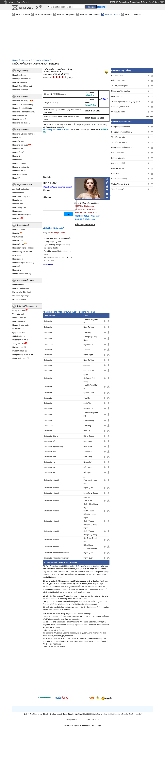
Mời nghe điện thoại (20, 296)
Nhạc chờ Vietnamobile (90, 14)
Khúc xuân (47, 60)
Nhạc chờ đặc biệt (24, 185)
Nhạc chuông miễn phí (19, 2)
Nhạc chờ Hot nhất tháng (22, 104)
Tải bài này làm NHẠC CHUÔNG (56, 129)
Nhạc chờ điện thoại (25, 280)
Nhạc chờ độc (23, 129)
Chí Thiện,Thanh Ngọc (90, 539)
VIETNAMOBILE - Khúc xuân (87, 216)
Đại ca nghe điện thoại (21, 292)
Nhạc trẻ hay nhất (19, 82)
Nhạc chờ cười (18, 152)
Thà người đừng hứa (120, 86)
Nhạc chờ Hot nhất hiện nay (23, 112)
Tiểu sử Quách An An (85, 224)
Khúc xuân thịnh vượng (53, 446)
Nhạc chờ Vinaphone (66, 14)
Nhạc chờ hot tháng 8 (21, 123)
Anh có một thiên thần (120, 107)
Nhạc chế (16, 156)
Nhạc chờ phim (18, 229)
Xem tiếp (149, 117)
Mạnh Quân (88, 488)
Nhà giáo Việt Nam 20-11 (22, 354)
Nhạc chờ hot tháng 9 (21, 101)
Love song (16, 255)
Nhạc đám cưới (18, 321)
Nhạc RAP (16, 137)
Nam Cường (89, 327)
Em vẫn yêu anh (118, 158)
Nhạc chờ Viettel (23, 14)
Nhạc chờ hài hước (20, 145)
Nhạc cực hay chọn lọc (21, 79)
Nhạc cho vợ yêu (19, 163)
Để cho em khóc (118, 80)
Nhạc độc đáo (18, 141)
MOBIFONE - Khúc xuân (85, 209)
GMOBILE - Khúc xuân (85, 219)
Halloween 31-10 (19, 347)
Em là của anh (117, 75)
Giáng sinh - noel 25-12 (22, 358)
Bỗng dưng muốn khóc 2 (121, 147)
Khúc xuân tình (50, 451)
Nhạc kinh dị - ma (19, 174)
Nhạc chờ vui (17, 149)
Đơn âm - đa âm (19, 299)
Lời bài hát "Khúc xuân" (53, 228)
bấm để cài (89, 95)
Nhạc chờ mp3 (23, 225)
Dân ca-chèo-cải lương (21, 274)
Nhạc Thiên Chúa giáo (21, 215)
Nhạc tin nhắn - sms (20, 288)
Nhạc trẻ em (17, 200)
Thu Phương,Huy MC (91, 321)
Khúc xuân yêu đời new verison (56, 553)
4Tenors (87, 349)
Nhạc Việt (16, 266)
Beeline (25, 60)
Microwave (88, 446)
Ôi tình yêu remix (118, 112)
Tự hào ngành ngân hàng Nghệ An (125, 101)
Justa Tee (87, 403)
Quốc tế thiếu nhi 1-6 (21, 340)
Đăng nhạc (135, 2)
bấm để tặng (90, 105)
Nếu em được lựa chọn (120, 91)
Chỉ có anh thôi (117, 153)
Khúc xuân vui (49, 462)
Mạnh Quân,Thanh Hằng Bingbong (90, 510)
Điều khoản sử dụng (150, 2)
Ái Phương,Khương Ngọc (90, 480)
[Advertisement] (76, 672)
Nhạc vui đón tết (19, 318)
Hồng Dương (89, 436)
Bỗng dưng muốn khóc (120, 127)
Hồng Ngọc (88, 355)
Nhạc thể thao (18, 193)
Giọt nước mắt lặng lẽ (120, 184)
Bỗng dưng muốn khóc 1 (121, 132)
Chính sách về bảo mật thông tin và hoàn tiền (82, 726)
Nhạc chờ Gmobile (133, 14)
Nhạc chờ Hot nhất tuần (22, 108)
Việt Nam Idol (18, 237)
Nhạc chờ (16, 60)
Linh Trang (88, 457)
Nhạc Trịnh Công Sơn (21, 196)
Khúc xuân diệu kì (51, 436)
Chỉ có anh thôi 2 (118, 163)
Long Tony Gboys (91, 493)
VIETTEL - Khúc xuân (84, 206)
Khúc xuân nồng (50, 441)
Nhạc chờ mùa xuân (20, 325)
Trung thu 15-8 (18, 343)
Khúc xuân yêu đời (51, 480)
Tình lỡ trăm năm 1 (119, 142)
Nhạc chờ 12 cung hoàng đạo (24, 134)
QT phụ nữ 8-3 (18, 332)
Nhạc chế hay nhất (20, 90)
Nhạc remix (17, 160)
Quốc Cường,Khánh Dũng (89, 378)
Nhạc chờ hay (22, 71)
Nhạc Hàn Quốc (19, 75)
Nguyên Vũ (88, 344)
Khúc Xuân (48, 344)
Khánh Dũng (89, 420)
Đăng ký (114, 2)
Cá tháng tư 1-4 (18, 336)
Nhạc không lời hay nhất (22, 86)
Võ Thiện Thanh (58, 233)
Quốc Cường (89, 370)
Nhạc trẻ (15, 233)
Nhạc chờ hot (22, 96)
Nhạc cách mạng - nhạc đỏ (23, 248)
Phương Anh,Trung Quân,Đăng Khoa (91, 500)
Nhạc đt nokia (18, 285)
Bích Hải (87, 431)
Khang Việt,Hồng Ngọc (91, 338)
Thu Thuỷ (87, 332)
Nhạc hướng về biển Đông (23, 263)
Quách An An (36, 60)
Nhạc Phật (16, 218)
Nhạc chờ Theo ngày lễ (27, 306)
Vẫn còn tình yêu (118, 189)
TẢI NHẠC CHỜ (28, 7)
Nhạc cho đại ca (19, 171)
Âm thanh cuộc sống (20, 189)
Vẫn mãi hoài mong (119, 179)
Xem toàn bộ (48, 264)
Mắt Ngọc (87, 467)
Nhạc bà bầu (17, 204)
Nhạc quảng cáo (19, 207)
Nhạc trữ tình (17, 240)
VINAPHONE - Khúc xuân (86, 212)
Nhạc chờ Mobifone (43, 14)
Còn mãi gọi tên (117, 168)
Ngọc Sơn (88, 441)
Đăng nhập (124, 2)
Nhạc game (17, 211)
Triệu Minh (88, 451)
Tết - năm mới (18, 314)
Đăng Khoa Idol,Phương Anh (90, 546)
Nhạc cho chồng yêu (20, 167)
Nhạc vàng (16, 270)
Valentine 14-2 (18, 329)
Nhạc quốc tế (17, 259)
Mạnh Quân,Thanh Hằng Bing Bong (90, 521)
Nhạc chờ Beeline (112, 14)
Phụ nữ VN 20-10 (19, 351)
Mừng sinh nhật (18, 310)
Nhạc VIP (16, 178)
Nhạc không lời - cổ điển (22, 251)
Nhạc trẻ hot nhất (19, 119)
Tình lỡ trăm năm (118, 137)
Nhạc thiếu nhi (18, 244)
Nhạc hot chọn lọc (19, 115)
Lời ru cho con (117, 96)
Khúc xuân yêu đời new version (56, 558)
